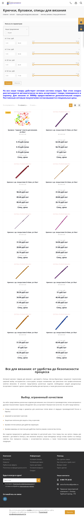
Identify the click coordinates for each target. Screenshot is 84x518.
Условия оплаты (36, 459)
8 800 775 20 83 (66, 480)
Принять (70, 512)
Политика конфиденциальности (15, 468)
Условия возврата (36, 468)
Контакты (6, 459)
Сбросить (17, 83)
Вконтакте (5, 499)
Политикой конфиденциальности (23, 484)
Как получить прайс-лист (66, 462)
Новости (6, 462)
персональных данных (27, 486)
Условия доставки (36, 462)
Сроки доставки (36, 465)
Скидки (32, 470)
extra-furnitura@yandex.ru (69, 484)
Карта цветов (62, 468)
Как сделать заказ (63, 459)
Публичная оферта (10, 465)
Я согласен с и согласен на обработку (20, 485)
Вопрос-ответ (62, 465)
